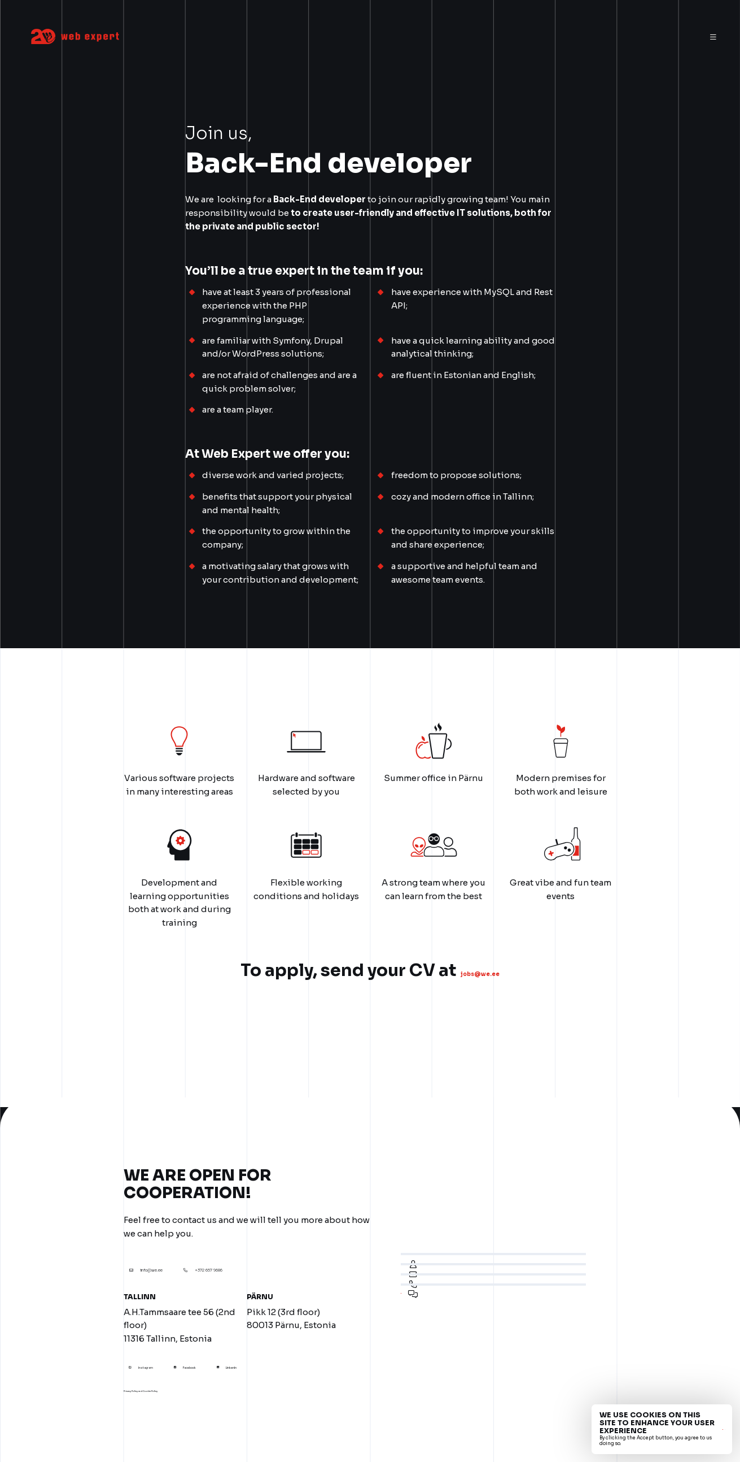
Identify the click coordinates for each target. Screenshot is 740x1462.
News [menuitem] (543, 37)
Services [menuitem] (335, 37)
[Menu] (713, 37)
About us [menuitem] (385, 37)
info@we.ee (179, 1257)
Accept (666, 1428)
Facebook (236, 1354)
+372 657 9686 (295, 1257)
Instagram (162, 1354)
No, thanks (704, 1428)
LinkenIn (309, 1354)
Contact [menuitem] (584, 37)
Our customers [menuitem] (448, 37)
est (639, 38)
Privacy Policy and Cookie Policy (179, 1381)
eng (662, 38)
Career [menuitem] (506, 37)
